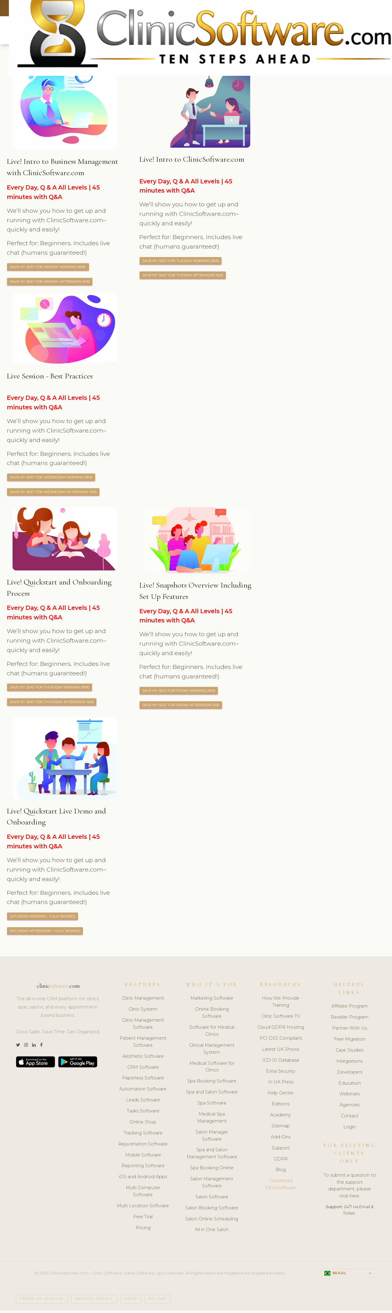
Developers (349, 1074)
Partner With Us (349, 1031)
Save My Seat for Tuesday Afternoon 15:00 (184, 276)
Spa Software (211, 1105)
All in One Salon (212, 1232)
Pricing (143, 1230)
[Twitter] (18, 1047)
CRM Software (143, 1069)
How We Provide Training (280, 1004)
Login (349, 1129)
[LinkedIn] (34, 1047)
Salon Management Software (211, 1184)
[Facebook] (41, 1047)
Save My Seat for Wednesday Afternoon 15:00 (55, 493)
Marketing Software (211, 1001)
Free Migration (349, 1041)
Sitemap (280, 1128)
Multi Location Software (143, 1208)
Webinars (349, 1096)
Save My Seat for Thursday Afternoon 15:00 (53, 704)
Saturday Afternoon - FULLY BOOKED (47, 933)
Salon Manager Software (212, 1138)
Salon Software (212, 1199)
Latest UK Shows (280, 1051)
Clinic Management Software (143, 1026)
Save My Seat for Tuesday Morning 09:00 (182, 261)
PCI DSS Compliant (280, 1040)
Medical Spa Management (212, 1120)
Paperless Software (143, 1080)
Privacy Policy (94, 1302)
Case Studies (350, 1052)
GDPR (281, 1161)
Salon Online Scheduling (211, 1221)
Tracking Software (143, 1135)
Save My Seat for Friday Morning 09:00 (180, 692)
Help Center (280, 1095)
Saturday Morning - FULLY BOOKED (44, 918)
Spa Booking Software (211, 1083)
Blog (280, 1172)
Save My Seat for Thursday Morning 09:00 (51, 689)
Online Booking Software (212, 1015)
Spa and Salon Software (212, 1094)
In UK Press (280, 1084)
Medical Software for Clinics (211, 1069)
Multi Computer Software (143, 1194)
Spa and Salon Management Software (212, 1156)
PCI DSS (157, 1302)
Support (281, 1150)
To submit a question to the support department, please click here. (349, 1188)
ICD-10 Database (280, 1062)
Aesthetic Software (143, 1058)
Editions (280, 1106)
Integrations (349, 1063)
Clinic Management (143, 1001)
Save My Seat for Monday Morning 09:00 (50, 268)
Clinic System (143, 1012)
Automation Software (142, 1091)
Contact (349, 1118)
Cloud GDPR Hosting (280, 1029)
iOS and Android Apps (143, 1179)
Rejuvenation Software (143, 1146)
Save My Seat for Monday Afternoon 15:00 (51, 282)
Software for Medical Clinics (211, 1033)
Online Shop (142, 1124)
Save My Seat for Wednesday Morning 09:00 (53, 479)
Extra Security (280, 1073)
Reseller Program (349, 1020)
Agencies (350, 1107)
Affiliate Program (349, 1009)
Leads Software (143, 1102)
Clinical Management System (211, 1051)
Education (349, 1085)
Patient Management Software (143, 1044)
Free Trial (143, 1219)
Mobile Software (143, 1157)
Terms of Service (42, 1302)
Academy (280, 1117)
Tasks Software (143, 1113)
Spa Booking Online (211, 1170)
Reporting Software (143, 1168)
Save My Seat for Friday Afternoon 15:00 (182, 707)
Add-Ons (280, 1139)
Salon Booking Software (211, 1210)
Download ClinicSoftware (280, 1187)
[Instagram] (26, 1047)
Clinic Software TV (280, 1019)
